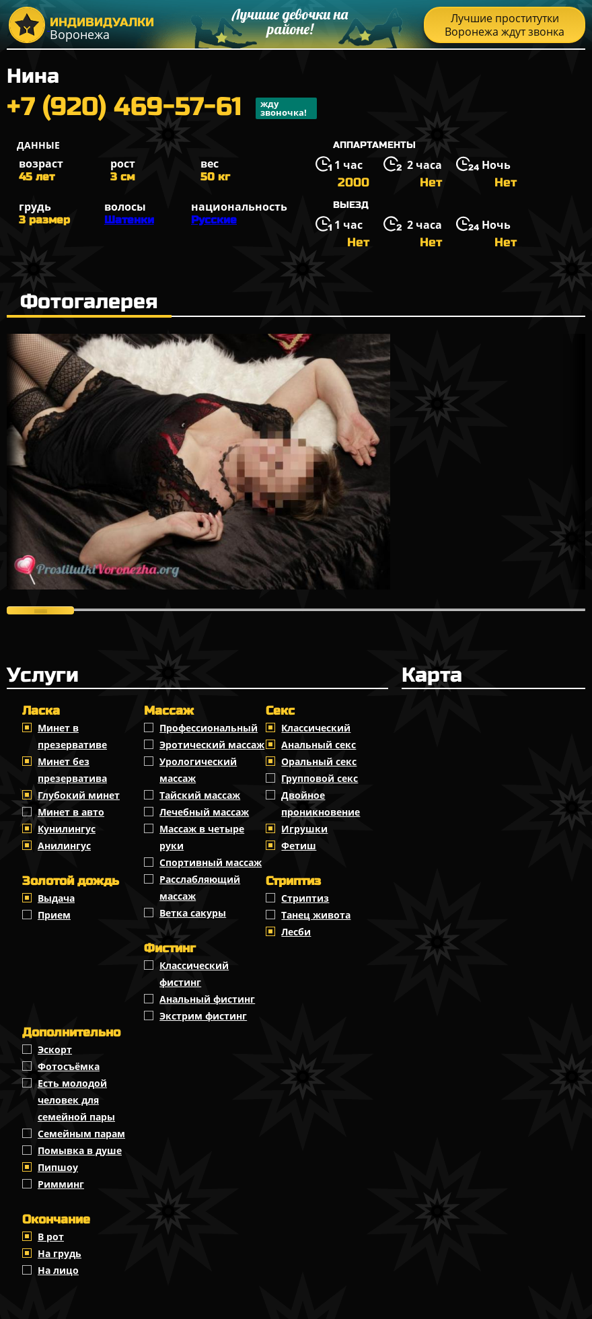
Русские (214, 219)
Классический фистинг (194, 974)
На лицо (58, 1270)
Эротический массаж (211, 744)
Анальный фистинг (207, 999)
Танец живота (315, 914)
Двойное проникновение (320, 803)
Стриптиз (305, 898)
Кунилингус (67, 828)
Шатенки (129, 219)
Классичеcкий (315, 727)
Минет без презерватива (72, 770)
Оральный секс (319, 761)
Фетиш (298, 845)
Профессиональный (208, 727)
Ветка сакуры (192, 912)
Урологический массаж (198, 770)
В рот (51, 1236)
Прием (54, 914)
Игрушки (304, 828)
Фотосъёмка (69, 1066)
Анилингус (64, 845)
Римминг (61, 1184)
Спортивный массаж (210, 862)
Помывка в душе (80, 1150)
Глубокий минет (79, 795)
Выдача (56, 898)
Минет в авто (71, 812)
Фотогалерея (89, 301)
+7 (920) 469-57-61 (162, 108)
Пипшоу (58, 1167)
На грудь (59, 1253)
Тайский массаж (199, 795)
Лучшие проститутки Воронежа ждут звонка (504, 25)
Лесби (296, 931)
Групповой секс (319, 778)
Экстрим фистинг (203, 1015)
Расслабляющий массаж (199, 887)
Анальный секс (318, 744)
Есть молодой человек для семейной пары (76, 1100)
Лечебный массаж (204, 812)
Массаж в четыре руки (201, 837)
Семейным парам (81, 1133)
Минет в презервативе (72, 736)
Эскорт (55, 1049)
